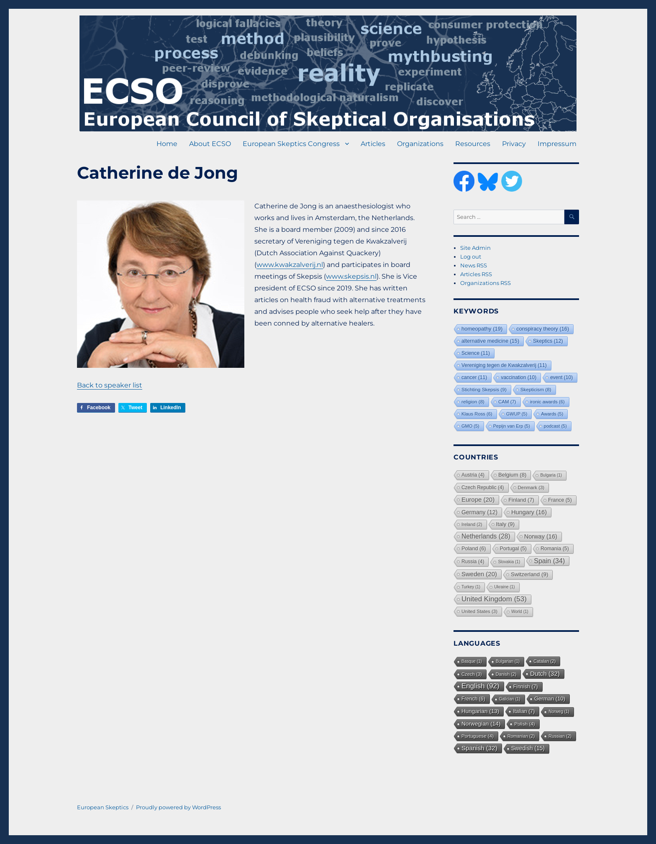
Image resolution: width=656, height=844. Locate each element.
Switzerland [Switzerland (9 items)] (529, 574)
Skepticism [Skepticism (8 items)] (535, 389)
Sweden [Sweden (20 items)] (479, 573)
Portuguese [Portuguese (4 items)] (477, 736)
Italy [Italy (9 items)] (505, 524)
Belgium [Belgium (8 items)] (512, 475)
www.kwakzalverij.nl (289, 265)
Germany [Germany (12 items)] (479, 512)
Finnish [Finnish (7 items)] (525, 687)
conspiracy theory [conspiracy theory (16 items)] (542, 329)
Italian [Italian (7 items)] (524, 711)
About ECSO (210, 144)
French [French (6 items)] (473, 699)
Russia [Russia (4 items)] (472, 561)
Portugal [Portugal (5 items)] (513, 549)
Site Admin (475, 247)
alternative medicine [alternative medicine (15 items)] (490, 341)
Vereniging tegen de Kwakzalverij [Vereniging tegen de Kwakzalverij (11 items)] (504, 365)
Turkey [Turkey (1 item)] (470, 587)
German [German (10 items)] (549, 698)
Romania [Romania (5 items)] (555, 549)
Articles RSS (476, 274)
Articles (373, 144)
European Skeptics (102, 807)
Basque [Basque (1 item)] (471, 661)
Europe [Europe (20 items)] (478, 499)
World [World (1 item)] (519, 611)
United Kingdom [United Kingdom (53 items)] (494, 599)
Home (166, 144)
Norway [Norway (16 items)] (540, 536)
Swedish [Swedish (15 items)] (528, 748)
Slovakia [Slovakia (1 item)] (509, 561)
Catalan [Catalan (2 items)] (544, 661)
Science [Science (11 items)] (475, 353)
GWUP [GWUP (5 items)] (517, 413)
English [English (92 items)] (480, 686)
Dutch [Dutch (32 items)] (545, 673)
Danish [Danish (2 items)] (506, 674)
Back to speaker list (109, 385)
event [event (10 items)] (561, 377)
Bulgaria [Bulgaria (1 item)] (551, 475)
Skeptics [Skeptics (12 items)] (548, 341)
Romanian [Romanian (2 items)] (521, 736)
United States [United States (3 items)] (479, 611)
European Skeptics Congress (291, 144)
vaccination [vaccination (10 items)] (518, 377)
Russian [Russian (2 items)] (559, 736)
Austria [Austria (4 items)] (472, 475)
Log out (470, 256)
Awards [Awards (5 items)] (552, 413)
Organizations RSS (485, 283)
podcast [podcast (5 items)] (555, 425)
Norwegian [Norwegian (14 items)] (480, 724)
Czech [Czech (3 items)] (471, 674)
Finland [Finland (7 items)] (521, 500)
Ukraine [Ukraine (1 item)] (504, 587)
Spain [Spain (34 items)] (549, 560)
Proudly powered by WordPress (178, 807)
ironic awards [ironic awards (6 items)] (547, 401)
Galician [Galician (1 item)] (509, 699)
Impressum (557, 144)
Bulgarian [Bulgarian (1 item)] (508, 661)
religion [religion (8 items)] (472, 401)
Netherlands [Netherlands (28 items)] (485, 536)
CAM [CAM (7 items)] (507, 401)
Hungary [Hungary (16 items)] (529, 512)
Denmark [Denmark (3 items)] (531, 487)
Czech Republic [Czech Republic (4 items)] (482, 487)
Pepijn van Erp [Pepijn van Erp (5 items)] (511, 425)
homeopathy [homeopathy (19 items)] (481, 329)
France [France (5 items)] (560, 500)
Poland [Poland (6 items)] (473, 549)
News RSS (473, 265)
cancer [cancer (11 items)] (474, 377)
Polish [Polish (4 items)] (524, 723)
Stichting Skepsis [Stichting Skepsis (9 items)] (484, 389)
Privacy (514, 144)
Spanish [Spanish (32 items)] (479, 748)
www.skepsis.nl (351, 276)
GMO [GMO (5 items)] (470, 425)
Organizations (420, 144)
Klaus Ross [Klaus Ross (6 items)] (476, 413)
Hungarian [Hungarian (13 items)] (480, 711)
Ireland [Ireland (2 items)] (471, 524)
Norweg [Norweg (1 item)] (558, 711)
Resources (472, 144)
